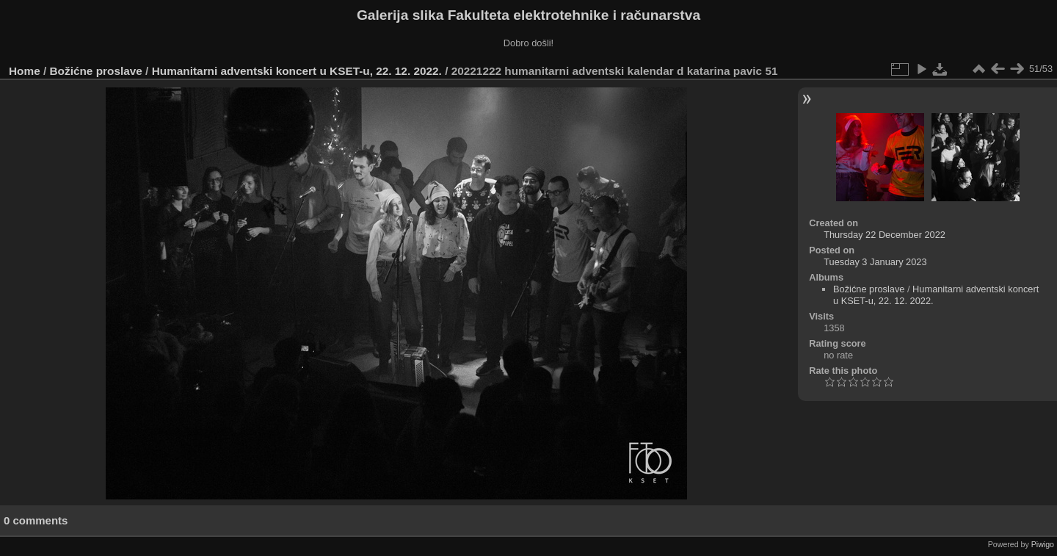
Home (24, 71)
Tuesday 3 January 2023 (875, 261)
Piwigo (1042, 544)
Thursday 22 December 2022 (884, 234)
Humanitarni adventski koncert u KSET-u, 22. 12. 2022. (297, 71)
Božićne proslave (96, 71)
